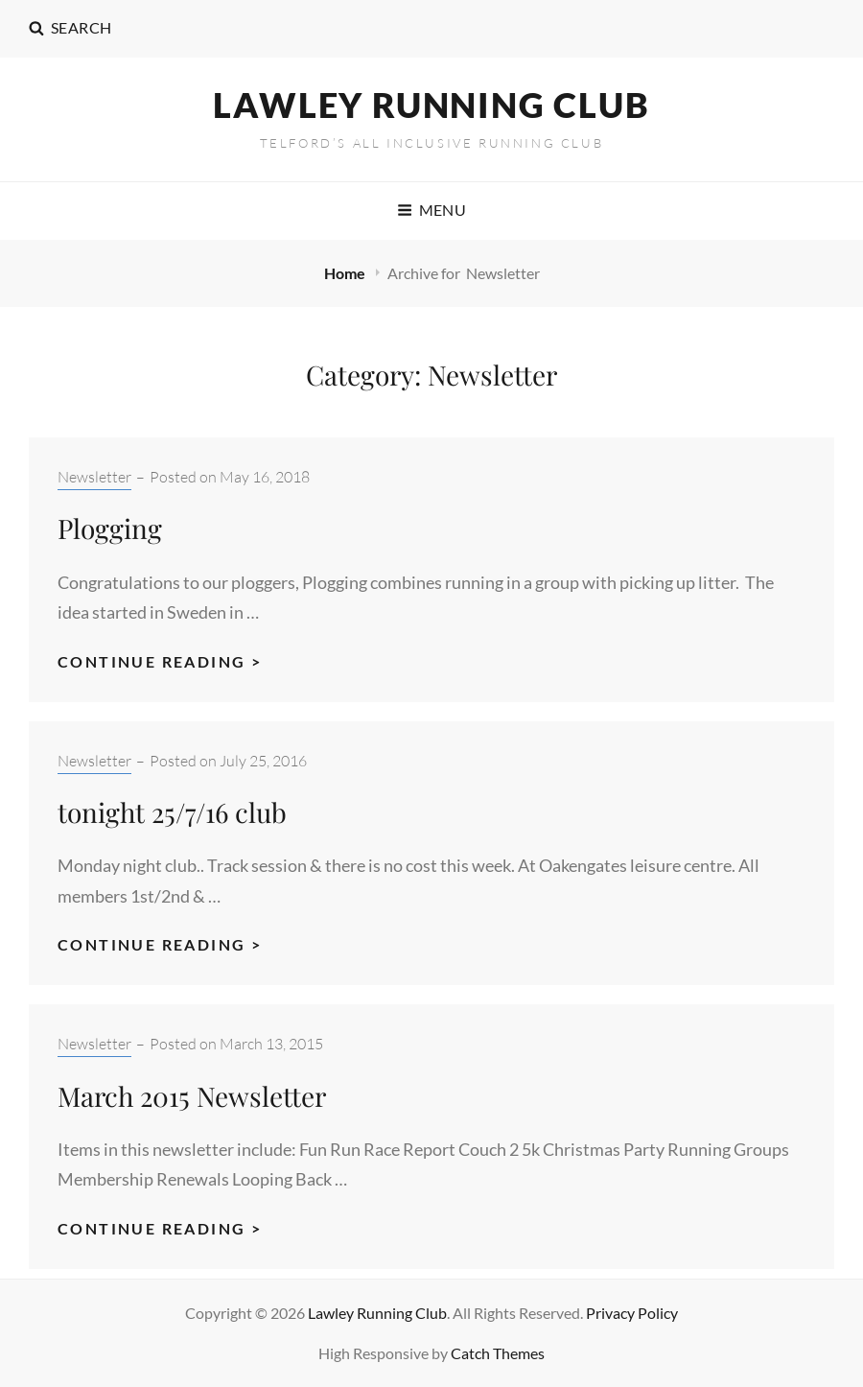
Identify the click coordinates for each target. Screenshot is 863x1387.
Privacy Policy (632, 1313)
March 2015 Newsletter (192, 1096)
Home (346, 273)
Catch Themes (498, 1353)
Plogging (110, 528)
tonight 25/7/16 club (172, 812)
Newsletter (94, 476)
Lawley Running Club (431, 104)
